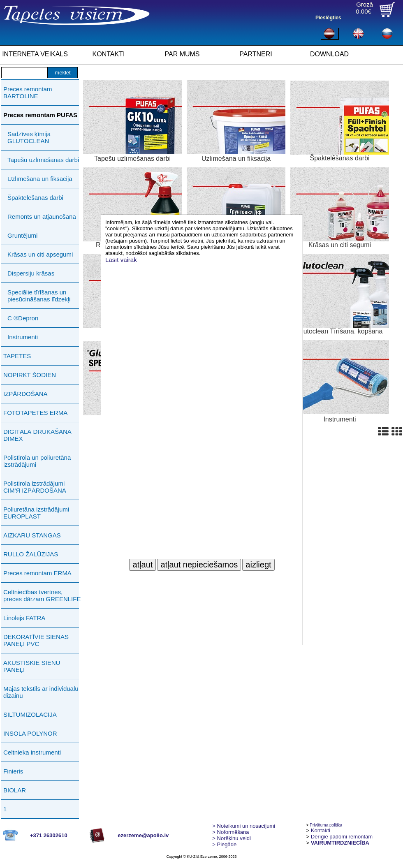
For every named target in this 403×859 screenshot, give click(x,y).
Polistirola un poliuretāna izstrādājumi (37, 461)
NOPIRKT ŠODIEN (29, 374)
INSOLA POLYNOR (30, 733)
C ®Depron (22, 318)
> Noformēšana (230, 832)
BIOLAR (14, 790)
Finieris (13, 771)
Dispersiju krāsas (30, 273)
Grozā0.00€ (364, 8)
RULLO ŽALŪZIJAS (30, 554)
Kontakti (320, 830)
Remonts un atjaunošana (41, 216)
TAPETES (17, 355)
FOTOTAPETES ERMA (35, 412)
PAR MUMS (181, 54)
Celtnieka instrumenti (32, 752)
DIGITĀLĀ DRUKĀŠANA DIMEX (37, 435)
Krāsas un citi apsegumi (40, 254)
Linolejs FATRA (24, 617)
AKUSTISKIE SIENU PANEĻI (31, 666)
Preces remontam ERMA (37, 573)
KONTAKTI (109, 54)
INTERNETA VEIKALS (35, 54)
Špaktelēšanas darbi (35, 197)
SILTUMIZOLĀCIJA (30, 714)
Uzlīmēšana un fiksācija (39, 178)
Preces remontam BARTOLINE (27, 93)
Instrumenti (22, 336)
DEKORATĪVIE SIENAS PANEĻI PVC (36, 640)
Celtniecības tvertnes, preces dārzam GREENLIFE (42, 595)
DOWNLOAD (329, 54)
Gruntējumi (22, 235)
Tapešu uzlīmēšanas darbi (43, 159)
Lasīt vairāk (121, 259)
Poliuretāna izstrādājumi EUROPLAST (36, 513)
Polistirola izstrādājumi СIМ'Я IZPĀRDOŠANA (34, 487)
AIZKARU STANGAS (32, 535)
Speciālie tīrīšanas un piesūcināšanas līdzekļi (38, 296)
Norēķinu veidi (231, 838)
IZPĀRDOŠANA (25, 393)
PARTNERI (255, 54)
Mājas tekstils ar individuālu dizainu (41, 692)
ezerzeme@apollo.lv (143, 835)
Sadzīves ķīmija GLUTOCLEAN (29, 137)
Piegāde (224, 844)
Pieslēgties (328, 18)
